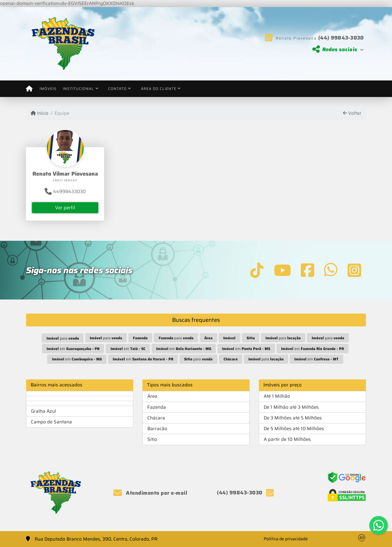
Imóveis (48, 88)
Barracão (157, 428)
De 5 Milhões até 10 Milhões (294, 428)
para (63, 338)
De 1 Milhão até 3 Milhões (291, 407)
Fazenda (156, 407)
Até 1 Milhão (277, 396)
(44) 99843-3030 (338, 38)
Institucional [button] (78, 88)
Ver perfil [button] (65, 207)
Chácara (156, 418)
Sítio (152, 439)
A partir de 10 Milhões (287, 439)
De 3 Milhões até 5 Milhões (293, 418)
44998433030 (65, 191)
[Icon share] (257, 270)
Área (152, 396)
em (73, 349)
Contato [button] (117, 88)
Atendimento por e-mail (150, 493)
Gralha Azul (43, 411)
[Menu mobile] (29, 88)
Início (39, 113)
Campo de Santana (51, 422)
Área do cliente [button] (158, 88)
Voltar (352, 113)
